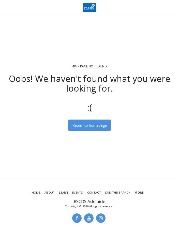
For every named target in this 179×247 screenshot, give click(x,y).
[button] (5, 7)
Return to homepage (89, 125)
